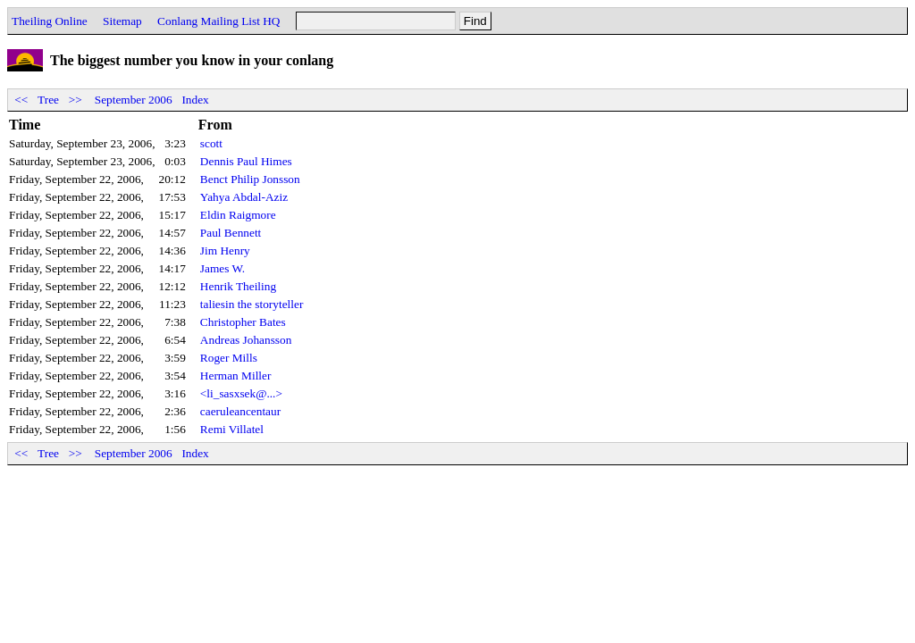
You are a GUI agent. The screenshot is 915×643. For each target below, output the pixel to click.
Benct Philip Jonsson (250, 179)
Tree (48, 99)
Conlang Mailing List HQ (218, 21)
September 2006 (133, 99)
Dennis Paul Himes (246, 161)
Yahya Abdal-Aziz (244, 197)
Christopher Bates (243, 322)
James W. (222, 268)
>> (75, 99)
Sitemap (122, 21)
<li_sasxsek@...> (241, 393)
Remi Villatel (232, 429)
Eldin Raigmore (238, 214)
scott (211, 143)
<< (21, 99)
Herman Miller (236, 375)
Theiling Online (50, 21)
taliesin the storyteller (251, 304)
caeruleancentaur (240, 411)
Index (194, 99)
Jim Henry (225, 250)
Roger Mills (228, 357)
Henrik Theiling (238, 286)
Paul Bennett (230, 232)
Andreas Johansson (246, 340)
